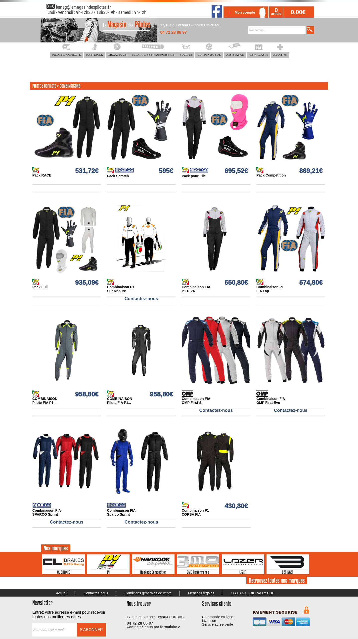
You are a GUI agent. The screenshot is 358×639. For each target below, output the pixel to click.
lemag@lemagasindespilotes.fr (83, 7)
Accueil (61, 593)
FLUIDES (186, 54)
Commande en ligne (217, 617)
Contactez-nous (96, 593)
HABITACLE (94, 54)
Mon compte (245, 12)
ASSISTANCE (235, 54)
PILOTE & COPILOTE (66, 54)
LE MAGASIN (258, 54)
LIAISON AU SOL (209, 54)
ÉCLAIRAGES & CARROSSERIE (153, 54)
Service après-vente (217, 624)
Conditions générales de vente (148, 593)
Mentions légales (201, 593)
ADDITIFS (280, 54)
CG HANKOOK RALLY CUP (252, 593)
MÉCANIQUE (117, 54)
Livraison (209, 621)
